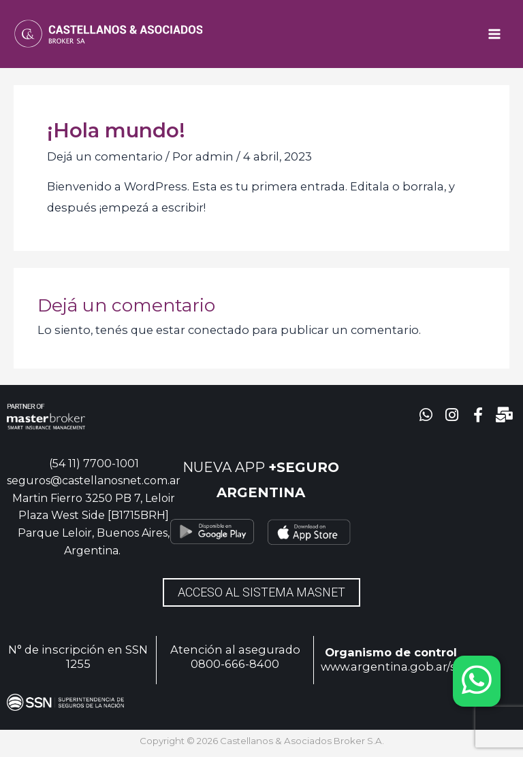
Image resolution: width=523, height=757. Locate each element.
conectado (218, 330)
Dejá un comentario (105, 156)
